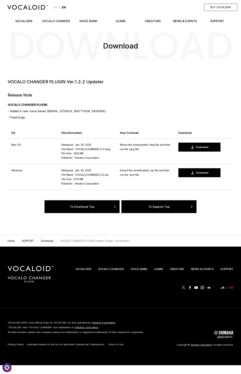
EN (231, 287)
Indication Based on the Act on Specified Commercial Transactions (65, 344)
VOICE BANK (139, 269)
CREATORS (177, 269)
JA (55, 7)
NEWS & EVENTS (202, 269)
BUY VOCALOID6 (220, 7)
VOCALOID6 (83, 269)
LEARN (158, 269)
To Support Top (159, 207)
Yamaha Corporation (103, 322)
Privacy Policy (16, 344)
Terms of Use (115, 344)
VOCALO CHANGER (111, 269)
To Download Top (82, 207)
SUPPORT (226, 269)
